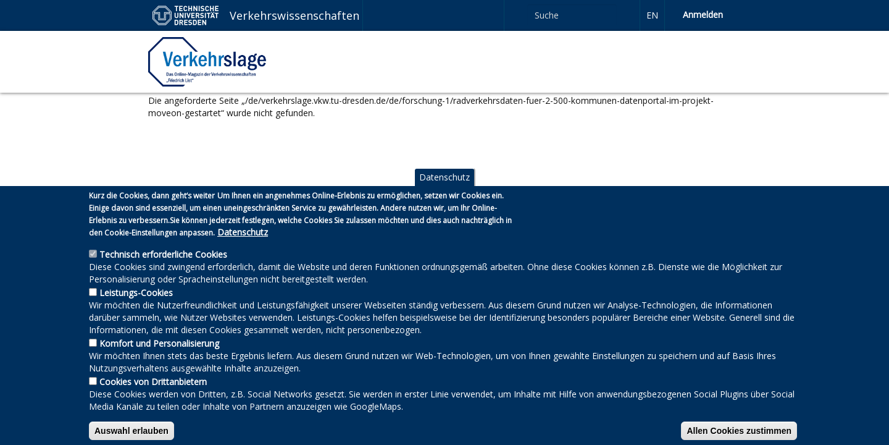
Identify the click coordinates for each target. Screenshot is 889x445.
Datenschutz (444, 193)
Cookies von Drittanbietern (153, 398)
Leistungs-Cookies (136, 309)
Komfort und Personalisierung (159, 359)
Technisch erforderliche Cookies (163, 270)
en (652, 15)
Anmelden (703, 14)
